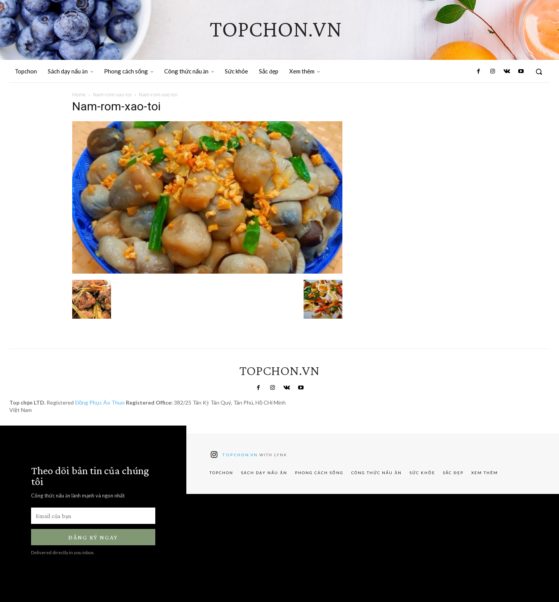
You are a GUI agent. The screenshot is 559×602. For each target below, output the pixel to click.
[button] (539, 71)
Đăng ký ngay (93, 537)
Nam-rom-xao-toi (112, 94)
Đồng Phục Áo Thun (100, 402)
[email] (93, 516)
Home (79, 94)
